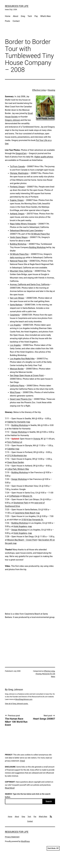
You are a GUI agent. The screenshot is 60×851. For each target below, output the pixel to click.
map (28, 422)
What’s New (45, 16)
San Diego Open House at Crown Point (27, 375)
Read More (9, 788)
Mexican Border (17, 369)
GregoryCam (21, 153)
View (22, 761)
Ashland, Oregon (17, 213)
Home (7, 16)
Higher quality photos (43, 157)
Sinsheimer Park (20, 503)
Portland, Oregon (17, 187)
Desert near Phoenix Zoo (21, 399)
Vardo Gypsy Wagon (19, 237)
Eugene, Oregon (17, 200)
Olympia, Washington (19, 173)
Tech (30, 16)
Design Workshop (19, 432)
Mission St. (28, 496)
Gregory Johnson (12, 120)
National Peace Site (18, 261)
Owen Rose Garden (15, 462)
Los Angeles (15, 325)
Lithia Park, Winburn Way (18, 469)
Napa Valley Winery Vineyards (23, 224)
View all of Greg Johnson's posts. (16, 704)
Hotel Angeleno (20, 526)
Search (49, 801)
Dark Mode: (53, 848)
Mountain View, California (21, 271)
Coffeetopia (14, 496)
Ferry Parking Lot (14, 442)
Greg (23, 16)
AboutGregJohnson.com (23, 699)
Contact (16, 21)
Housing (51, 90)
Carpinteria (15, 315)
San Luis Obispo (17, 298)
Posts (7, 21)
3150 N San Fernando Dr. (32, 519)
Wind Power (15, 392)
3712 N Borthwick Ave (17, 455)
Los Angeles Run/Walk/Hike (22, 358)
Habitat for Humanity (16, 422)
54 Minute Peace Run (40, 234)
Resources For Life (16, 6)
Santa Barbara (16, 304)
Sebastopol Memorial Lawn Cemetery (26, 230)
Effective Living (39, 90)
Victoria (36, 439)
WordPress (25, 841)
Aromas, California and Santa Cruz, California (29, 284)
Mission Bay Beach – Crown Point (22, 540)
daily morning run (17, 257)
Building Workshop (18, 244)
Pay (36, 16)
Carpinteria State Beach (25, 513)
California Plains (17, 385)
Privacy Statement (12, 837)
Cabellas (11, 449)
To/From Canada (17, 166)
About (15, 16)
